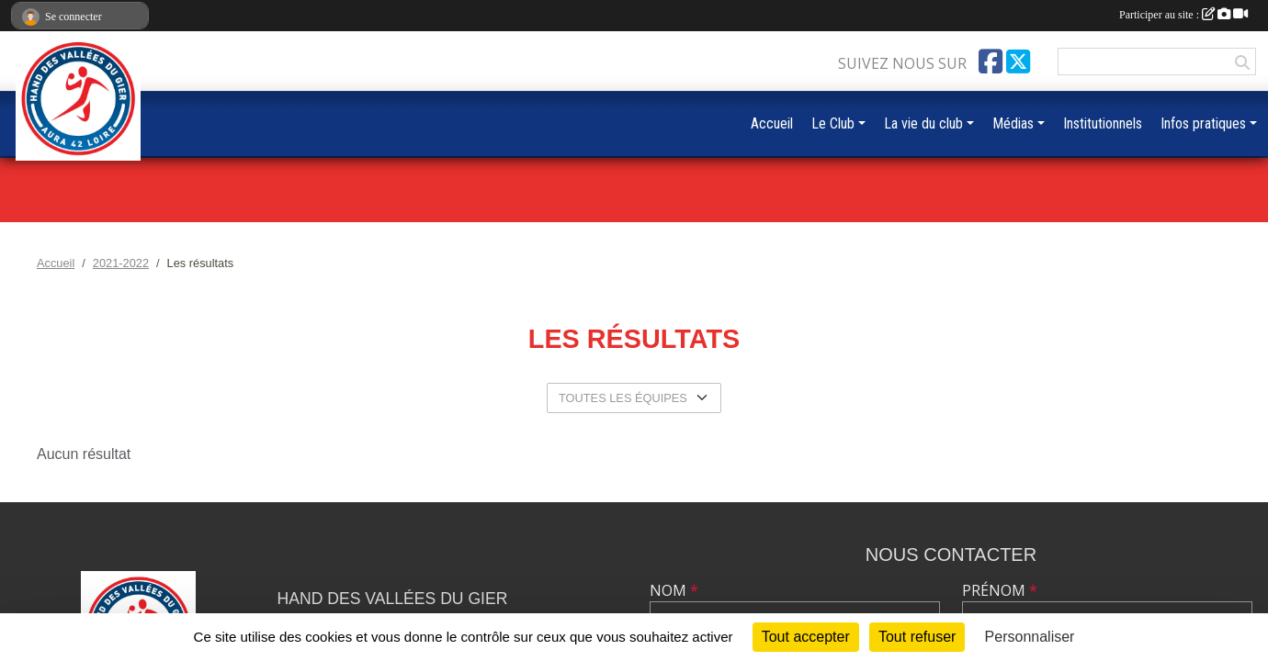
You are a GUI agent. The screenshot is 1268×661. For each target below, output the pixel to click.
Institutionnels (1102, 123)
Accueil (772, 123)
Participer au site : (1183, 14)
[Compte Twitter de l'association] (1018, 61)
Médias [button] (1013, 123)
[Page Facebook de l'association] (990, 61)
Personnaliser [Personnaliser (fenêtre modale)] (1030, 636)
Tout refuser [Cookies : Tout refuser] (917, 636)
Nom (674, 590)
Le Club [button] (833, 123)
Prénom (999, 590)
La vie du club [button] (923, 123)
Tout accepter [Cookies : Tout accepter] (806, 636)
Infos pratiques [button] (1203, 123)
